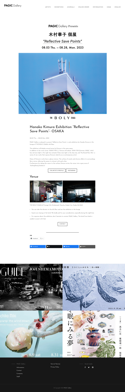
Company (20, 373)
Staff (18, 376)
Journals (70, 7)
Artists (48, 7)
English (118, 7)
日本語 (109, 7)
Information (98, 7)
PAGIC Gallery (67, 388)
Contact (19, 370)
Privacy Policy (55, 367)
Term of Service (55, 364)
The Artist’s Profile (57, 170)
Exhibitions (58, 7)
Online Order (83, 7)
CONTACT (62, 224)
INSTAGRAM (71, 170)
